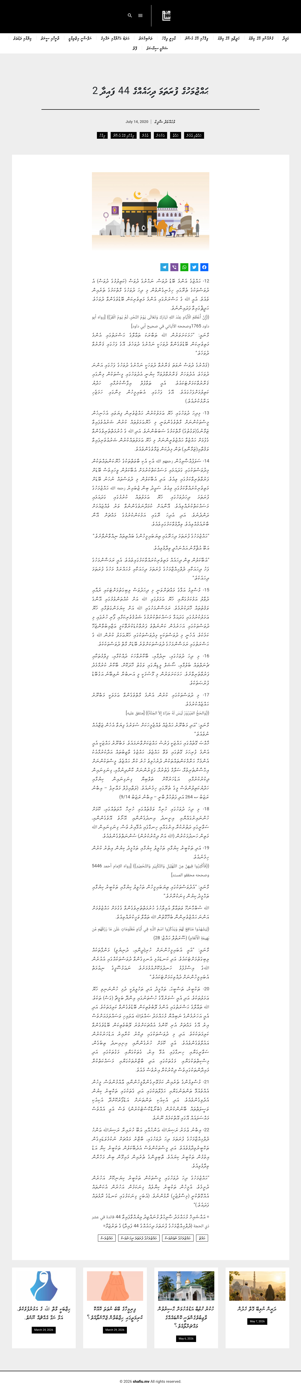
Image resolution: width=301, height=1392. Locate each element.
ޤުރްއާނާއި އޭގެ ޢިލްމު (261, 37)
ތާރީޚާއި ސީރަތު (50, 37)
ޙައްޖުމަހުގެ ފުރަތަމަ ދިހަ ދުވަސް (139, 1238)
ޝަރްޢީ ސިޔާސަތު (157, 47)
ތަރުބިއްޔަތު (146, 37)
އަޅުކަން (160, 135)
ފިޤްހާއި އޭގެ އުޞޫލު (197, 37)
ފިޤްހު (102, 135)
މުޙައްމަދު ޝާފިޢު (165, 121)
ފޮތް (135, 47)
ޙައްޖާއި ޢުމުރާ (194, 135)
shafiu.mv (141, 1381)
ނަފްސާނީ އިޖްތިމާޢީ (80, 37)
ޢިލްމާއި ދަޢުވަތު (22, 37)
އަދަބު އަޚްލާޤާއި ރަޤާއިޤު (115, 37)
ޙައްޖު (176, 135)
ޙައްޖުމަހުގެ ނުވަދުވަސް (178, 1238)
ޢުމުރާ (145, 135)
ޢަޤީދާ (286, 37)
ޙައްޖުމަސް (107, 1238)
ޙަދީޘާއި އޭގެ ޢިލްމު (229, 37)
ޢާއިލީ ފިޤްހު (169, 37)
